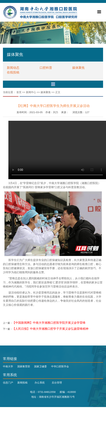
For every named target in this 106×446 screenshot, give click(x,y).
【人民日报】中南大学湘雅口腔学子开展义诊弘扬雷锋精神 (50, 328)
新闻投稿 (22, 382)
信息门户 (8, 382)
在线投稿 (13, 72)
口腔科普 (46, 67)
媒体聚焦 (78, 67)
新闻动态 (13, 67)
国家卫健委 (40, 366)
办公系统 (40, 382)
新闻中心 (31, 92)
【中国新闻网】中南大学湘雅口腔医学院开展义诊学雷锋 (49, 322)
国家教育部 (23, 366)
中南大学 (8, 366)
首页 (18, 92)
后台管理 (57, 382)
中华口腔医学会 (60, 366)
